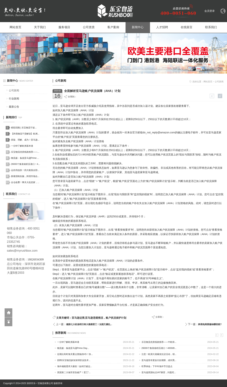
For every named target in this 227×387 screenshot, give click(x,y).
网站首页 (15, 27)
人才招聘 (162, 27)
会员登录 (209, 10)
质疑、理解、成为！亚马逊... (25, 140)
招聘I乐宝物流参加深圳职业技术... (73, 360)
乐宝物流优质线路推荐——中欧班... (159, 342)
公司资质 (89, 27)
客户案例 (113, 27)
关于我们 (40, 27)
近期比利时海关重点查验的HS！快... (75, 354)
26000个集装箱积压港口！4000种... (159, 348)
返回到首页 (8, 312)
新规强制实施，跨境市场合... (25, 176)
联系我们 (211, 27)
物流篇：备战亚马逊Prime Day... (73, 348)
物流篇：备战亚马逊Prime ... (25, 158)
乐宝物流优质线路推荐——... (25, 152)
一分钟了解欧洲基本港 (22, 146)
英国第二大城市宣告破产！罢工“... (74, 372)
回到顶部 (8, 321)
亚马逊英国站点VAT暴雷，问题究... (159, 372)
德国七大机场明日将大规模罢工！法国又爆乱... (89, 324)
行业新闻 (14, 98)
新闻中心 (138, 27)
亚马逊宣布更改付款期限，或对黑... (159, 360)
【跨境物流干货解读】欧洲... (25, 133)
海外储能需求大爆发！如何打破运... (74, 366)
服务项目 (64, 27)
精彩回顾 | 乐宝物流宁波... (24, 127)
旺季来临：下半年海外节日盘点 (157, 366)
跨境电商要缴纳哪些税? (209, 324)
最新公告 (14, 106)
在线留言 (186, 27)
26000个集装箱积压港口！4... (25, 164)
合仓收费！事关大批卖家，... (25, 182)
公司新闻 (14, 90)
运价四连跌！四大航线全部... (25, 170)
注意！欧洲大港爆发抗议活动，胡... (159, 354)
